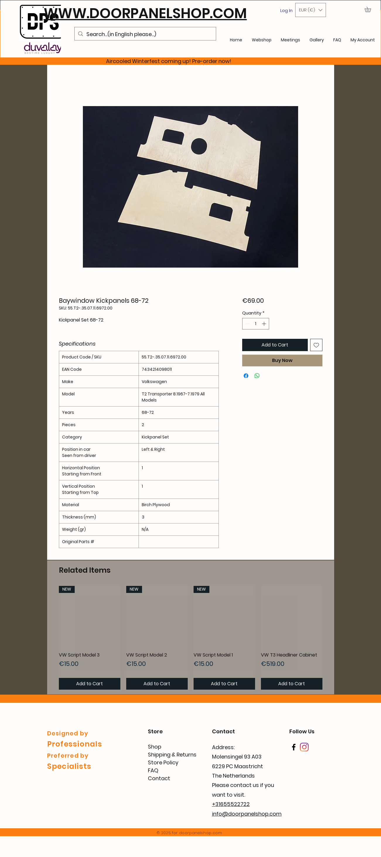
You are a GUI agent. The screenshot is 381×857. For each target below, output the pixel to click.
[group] (190, 638)
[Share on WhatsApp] (257, 375)
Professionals (74, 744)
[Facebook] (293, 747)
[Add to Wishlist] (316, 345)
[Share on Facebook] (246, 375)
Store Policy (163, 762)
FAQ (153, 770)
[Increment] (265, 323)
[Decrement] (247, 323)
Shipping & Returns (172, 754)
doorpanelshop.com (200, 833)
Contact (159, 778)
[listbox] (310, 10)
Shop (154, 746)
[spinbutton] (256, 323)
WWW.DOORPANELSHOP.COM (145, 13)
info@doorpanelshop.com (247, 813)
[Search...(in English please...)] (145, 34)
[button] (310, 10)
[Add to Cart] (89, 684)
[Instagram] (304, 747)
